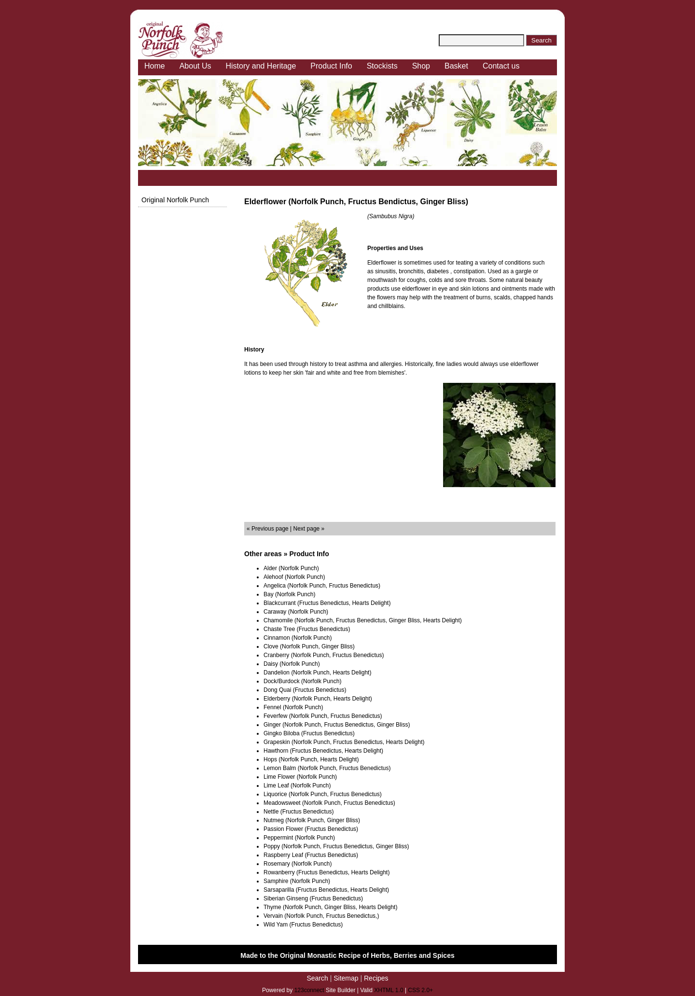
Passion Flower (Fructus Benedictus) (311, 829)
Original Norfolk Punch (175, 200)
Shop (421, 66)
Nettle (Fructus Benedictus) (299, 811)
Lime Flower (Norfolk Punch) (300, 776)
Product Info (331, 66)
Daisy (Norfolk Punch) (292, 663)
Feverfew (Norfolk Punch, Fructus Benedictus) (323, 716)
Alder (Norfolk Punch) (291, 568)
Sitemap (346, 978)
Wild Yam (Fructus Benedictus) (303, 924)
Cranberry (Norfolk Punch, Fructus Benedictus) (324, 655)
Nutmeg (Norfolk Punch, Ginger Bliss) (312, 820)
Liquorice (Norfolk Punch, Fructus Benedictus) (323, 794)
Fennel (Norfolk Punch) (293, 707)
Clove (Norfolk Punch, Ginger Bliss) (309, 646)
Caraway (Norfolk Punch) (296, 611)
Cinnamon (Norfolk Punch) (298, 637)
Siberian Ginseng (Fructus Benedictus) (313, 898)
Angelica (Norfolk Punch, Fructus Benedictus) (322, 585)
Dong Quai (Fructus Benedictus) (305, 690)
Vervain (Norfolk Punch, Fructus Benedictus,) (321, 915)
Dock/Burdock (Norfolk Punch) (302, 681)
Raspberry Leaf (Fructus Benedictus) (311, 855)
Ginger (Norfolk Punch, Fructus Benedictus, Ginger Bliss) (337, 724)
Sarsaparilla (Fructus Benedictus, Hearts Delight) (326, 889)
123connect (309, 990)
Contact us (501, 66)
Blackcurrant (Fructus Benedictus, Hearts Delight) (327, 603)
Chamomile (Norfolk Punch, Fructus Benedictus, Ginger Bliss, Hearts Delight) (363, 620)
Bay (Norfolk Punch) (289, 594)
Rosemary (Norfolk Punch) (298, 863)
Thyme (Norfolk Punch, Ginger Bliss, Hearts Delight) (330, 907)
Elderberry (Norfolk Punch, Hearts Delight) (318, 698)
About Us (195, 66)
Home (154, 66)
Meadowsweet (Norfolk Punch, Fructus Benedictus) (329, 803)
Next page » (309, 528)
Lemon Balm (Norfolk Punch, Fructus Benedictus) (327, 768)
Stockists (382, 66)
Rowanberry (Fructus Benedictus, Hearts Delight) (326, 872)
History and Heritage (261, 66)
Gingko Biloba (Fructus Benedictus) (309, 733)
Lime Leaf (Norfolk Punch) (297, 785)
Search (317, 978)
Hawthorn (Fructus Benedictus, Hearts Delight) (323, 750)
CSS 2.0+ (420, 990)
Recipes (376, 978)
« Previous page (268, 528)
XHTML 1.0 (388, 990)
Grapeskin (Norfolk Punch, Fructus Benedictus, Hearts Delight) (344, 742)
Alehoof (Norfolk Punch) (294, 577)
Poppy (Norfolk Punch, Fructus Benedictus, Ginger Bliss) (336, 846)
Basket (456, 66)
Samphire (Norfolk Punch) (297, 881)
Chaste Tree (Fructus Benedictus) (307, 629)
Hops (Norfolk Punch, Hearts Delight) (311, 759)
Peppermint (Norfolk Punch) (299, 837)
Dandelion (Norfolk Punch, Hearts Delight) (317, 672)
